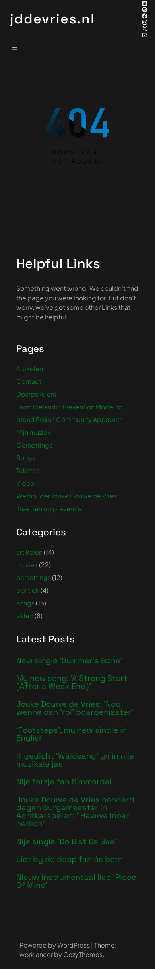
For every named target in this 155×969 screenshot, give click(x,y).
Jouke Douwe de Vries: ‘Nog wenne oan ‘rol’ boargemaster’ (74, 708)
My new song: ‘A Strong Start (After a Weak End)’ (71, 682)
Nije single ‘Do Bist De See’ (66, 841)
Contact (28, 381)
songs (25, 603)
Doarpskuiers (36, 394)
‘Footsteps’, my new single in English (71, 734)
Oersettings (34, 445)
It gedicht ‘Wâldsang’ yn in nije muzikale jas (75, 760)
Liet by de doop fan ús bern (69, 859)
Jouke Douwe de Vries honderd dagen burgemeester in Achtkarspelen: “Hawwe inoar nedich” (75, 811)
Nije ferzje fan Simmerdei (64, 782)
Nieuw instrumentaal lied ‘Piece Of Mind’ (76, 881)
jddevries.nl (52, 18)
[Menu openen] (14, 47)
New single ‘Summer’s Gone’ (69, 660)
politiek (27, 590)
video (24, 615)
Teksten (28, 470)
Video (25, 483)
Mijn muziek (33, 432)
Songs (25, 457)
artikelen (29, 552)
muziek (27, 564)
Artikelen (29, 368)
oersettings (33, 577)
